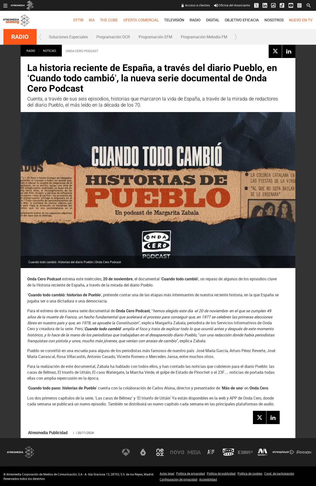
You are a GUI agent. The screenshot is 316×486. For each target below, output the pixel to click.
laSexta (143, 452)
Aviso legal (167, 473)
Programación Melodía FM (204, 37)
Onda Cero (228, 452)
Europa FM (245, 452)
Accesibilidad (208, 479)
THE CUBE (109, 19)
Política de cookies (249, 473)
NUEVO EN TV (300, 19)
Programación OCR (113, 37)
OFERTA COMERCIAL (141, 19)
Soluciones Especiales (68, 37)
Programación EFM (155, 37)
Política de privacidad (190, 473)
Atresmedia (20, 452)
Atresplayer (283, 452)
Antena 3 (125, 452)
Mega (194, 452)
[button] (40, 37)
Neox (160, 452)
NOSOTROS (273, 19)
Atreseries (211, 452)
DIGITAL (212, 19)
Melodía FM (262, 452)
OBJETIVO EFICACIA (242, 19)
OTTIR (78, 19)
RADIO (195, 19)
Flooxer (304, 452)
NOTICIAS (49, 51)
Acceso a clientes (197, 5)
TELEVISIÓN (174, 19)
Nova (177, 452)
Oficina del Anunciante (232, 5)
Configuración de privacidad (178, 479)
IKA (92, 19)
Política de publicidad (221, 473)
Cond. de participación (279, 473)
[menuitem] (78, 20)
